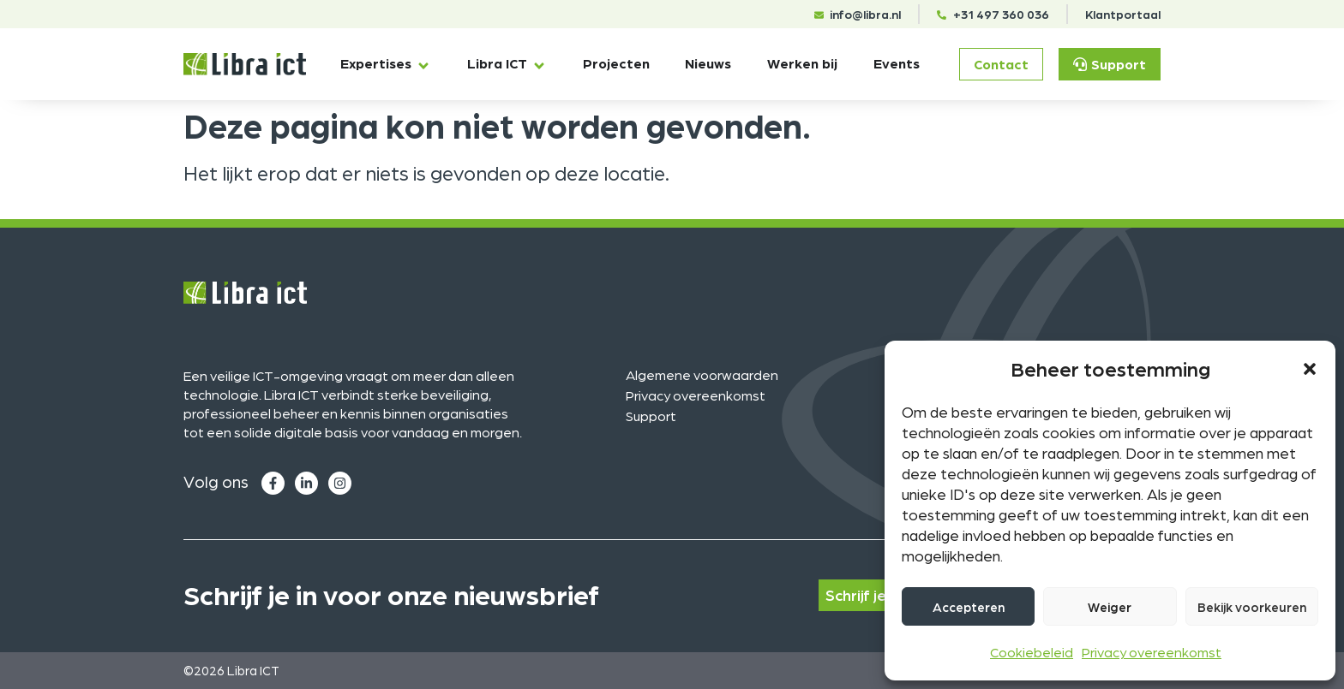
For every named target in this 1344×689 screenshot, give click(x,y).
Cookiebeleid (1031, 652)
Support (651, 416)
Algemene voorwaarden (702, 374)
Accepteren (969, 606)
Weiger (1109, 606)
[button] (1309, 368)
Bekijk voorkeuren (1251, 606)
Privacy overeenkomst (1151, 652)
